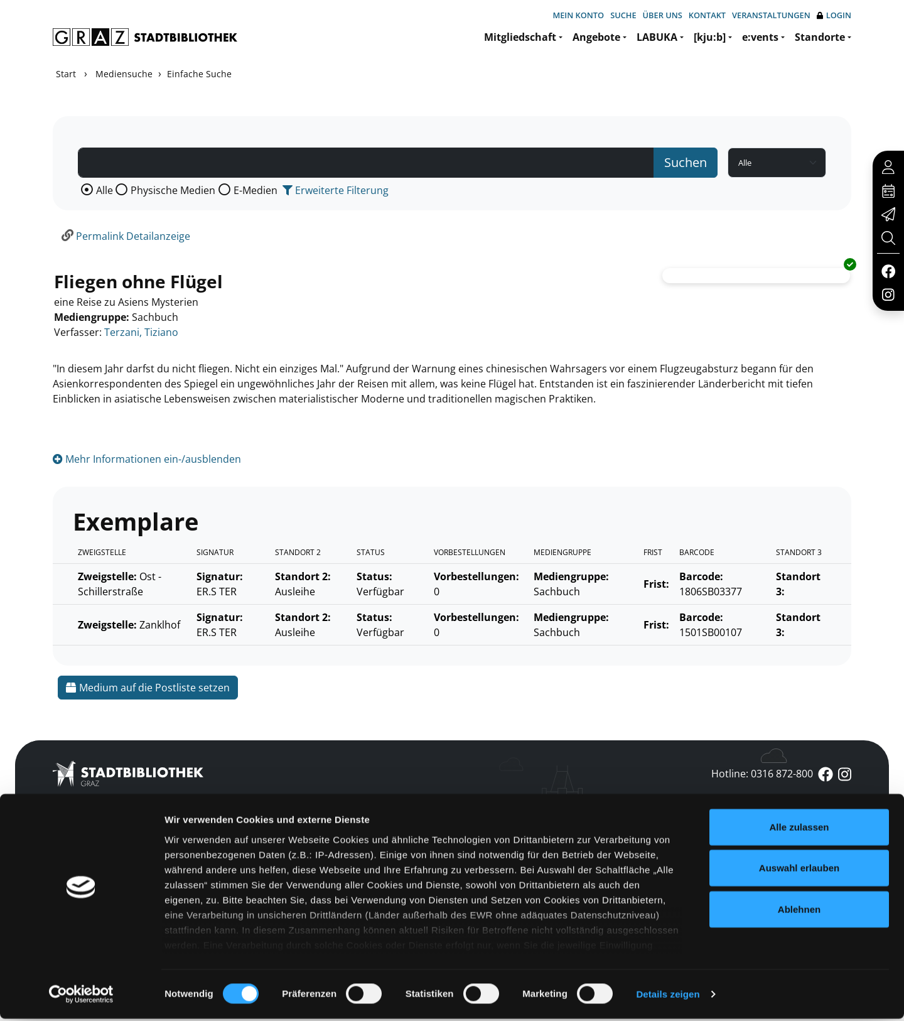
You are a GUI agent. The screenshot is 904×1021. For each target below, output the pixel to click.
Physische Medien (173, 190)
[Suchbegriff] (366, 163)
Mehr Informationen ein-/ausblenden (147, 459)
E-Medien (255, 190)
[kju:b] (710, 37)
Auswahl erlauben (799, 870)
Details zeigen (667, 996)
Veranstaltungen (771, 15)
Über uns (662, 15)
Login (834, 15)
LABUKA (657, 37)
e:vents (760, 37)
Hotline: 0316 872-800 (762, 774)
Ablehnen (799, 911)
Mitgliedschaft (520, 37)
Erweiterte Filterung (335, 190)
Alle (104, 190)
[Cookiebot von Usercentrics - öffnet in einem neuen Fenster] (81, 996)
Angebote (596, 37)
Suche (623, 15)
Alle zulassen (799, 829)
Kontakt (707, 15)
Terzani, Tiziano (141, 332)
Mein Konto (578, 15)
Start (66, 74)
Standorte (820, 37)
